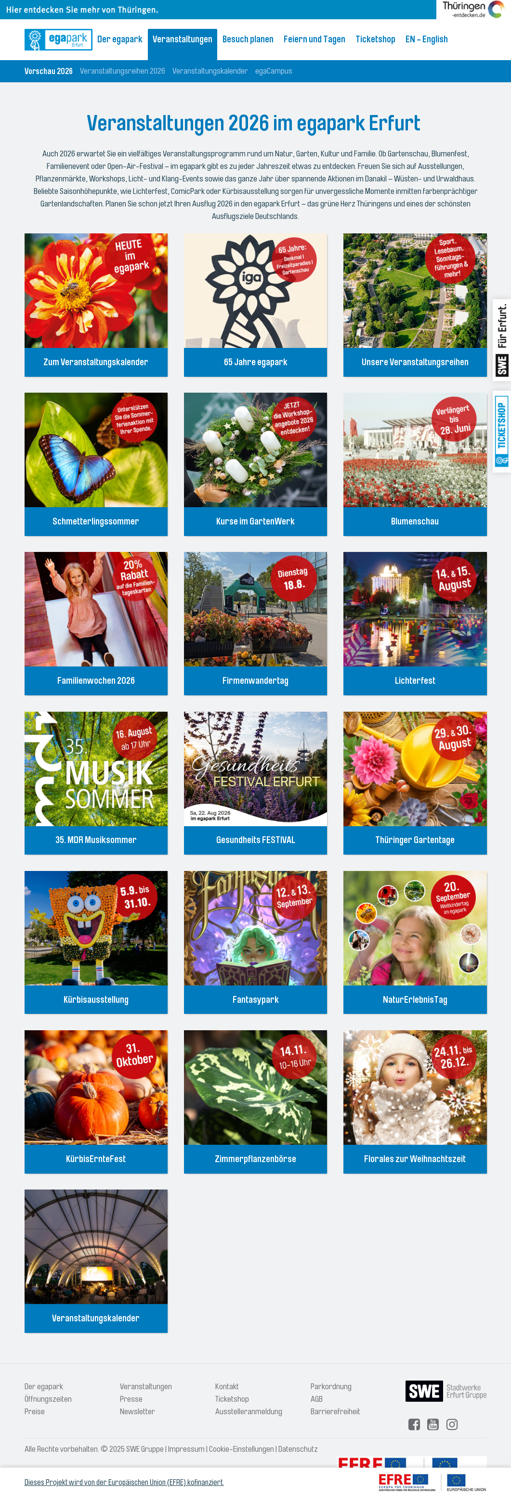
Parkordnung (331, 1386)
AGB (317, 1399)
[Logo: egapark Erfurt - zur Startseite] (58, 39)
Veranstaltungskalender (210, 71)
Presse (131, 1399)
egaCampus (273, 71)
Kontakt (227, 1386)
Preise (35, 1411)
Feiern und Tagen (314, 39)
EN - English (427, 39)
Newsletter (137, 1411)
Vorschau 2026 (49, 71)
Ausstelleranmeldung (248, 1411)
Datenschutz (298, 1449)
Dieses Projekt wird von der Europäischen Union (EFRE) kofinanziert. (124, 1482)
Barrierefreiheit (335, 1411)
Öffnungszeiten (48, 1399)
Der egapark (120, 39)
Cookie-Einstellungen (241, 1449)
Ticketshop (375, 39)
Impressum (186, 1449)
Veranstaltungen (182, 39)
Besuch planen (248, 39)
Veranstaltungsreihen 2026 (122, 71)
